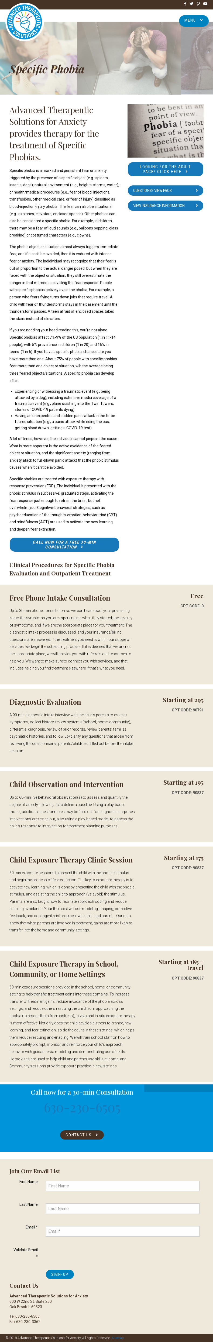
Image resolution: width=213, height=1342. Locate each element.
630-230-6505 (82, 1106)
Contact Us (79, 1135)
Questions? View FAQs (152, 190)
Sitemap (118, 1338)
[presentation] (87, 1255)
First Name (28, 1182)
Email (32, 1227)
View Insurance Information (159, 205)
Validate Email (25, 1253)
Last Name (28, 1204)
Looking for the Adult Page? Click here (165, 169)
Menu (193, 20)
